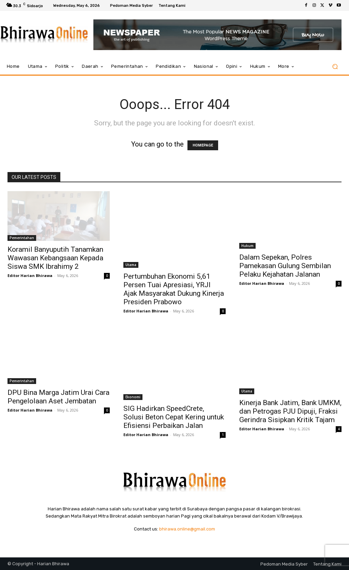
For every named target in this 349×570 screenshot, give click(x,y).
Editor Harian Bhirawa (29, 275)
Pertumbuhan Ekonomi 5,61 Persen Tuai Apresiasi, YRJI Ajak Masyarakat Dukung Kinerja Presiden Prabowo (173, 289)
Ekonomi (132, 397)
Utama (130, 264)
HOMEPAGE (203, 145)
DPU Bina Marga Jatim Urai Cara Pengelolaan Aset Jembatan (58, 396)
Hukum (247, 245)
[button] (335, 67)
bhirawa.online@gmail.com (187, 529)
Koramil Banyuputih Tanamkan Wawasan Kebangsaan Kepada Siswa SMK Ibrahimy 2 (55, 258)
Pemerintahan (22, 237)
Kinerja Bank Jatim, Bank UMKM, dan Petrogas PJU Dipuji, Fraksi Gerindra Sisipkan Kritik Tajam (290, 411)
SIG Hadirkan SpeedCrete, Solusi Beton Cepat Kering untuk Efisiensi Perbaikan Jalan (173, 417)
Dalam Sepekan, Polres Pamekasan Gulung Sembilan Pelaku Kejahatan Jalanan (285, 265)
